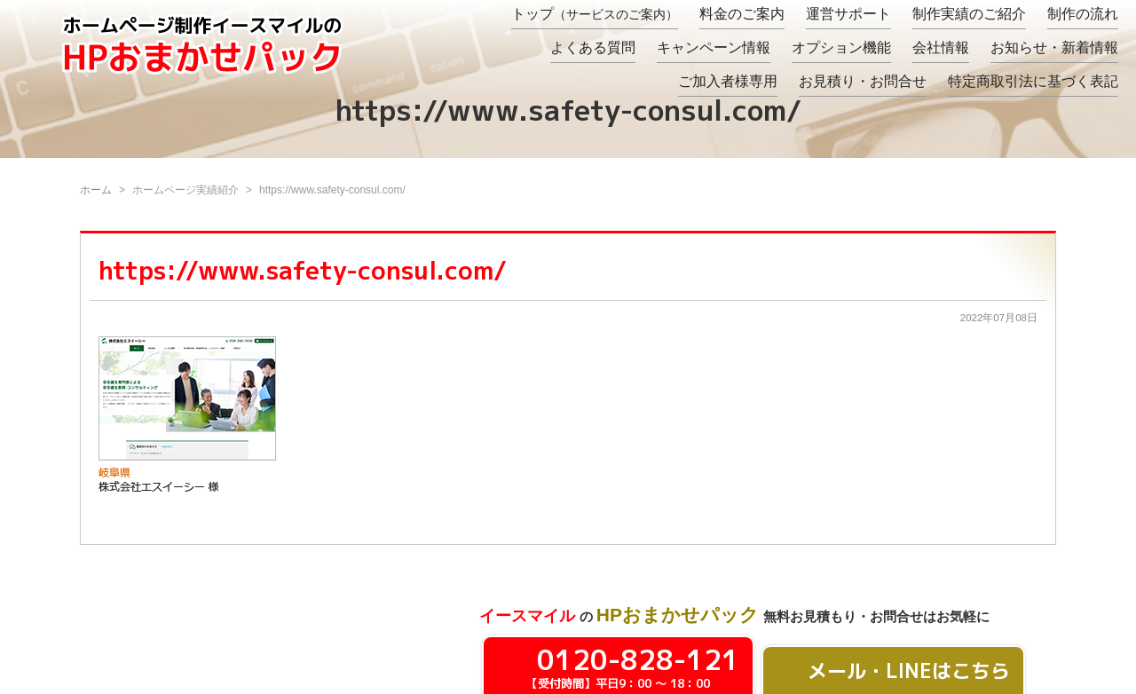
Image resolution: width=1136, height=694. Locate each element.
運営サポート (848, 13)
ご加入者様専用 (727, 81)
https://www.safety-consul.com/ (303, 270)
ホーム (96, 190)
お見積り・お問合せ (863, 81)
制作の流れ (1082, 13)
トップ (594, 13)
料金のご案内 (742, 13)
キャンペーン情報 (713, 47)
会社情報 (940, 47)
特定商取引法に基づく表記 (1033, 81)
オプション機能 (841, 47)
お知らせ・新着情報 (1054, 47)
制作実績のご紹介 (969, 13)
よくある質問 (592, 47)
